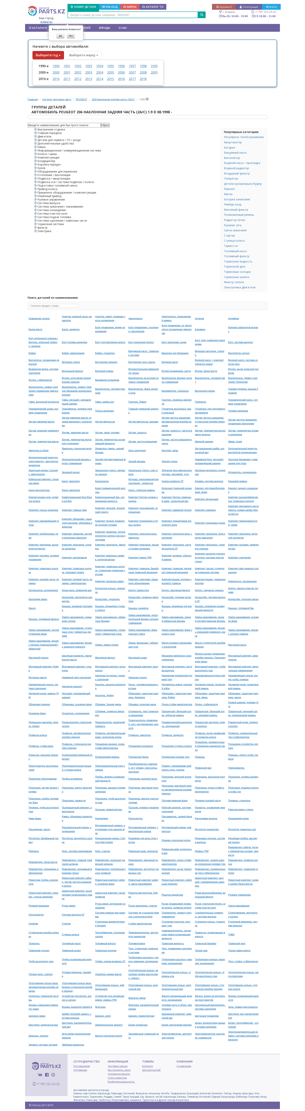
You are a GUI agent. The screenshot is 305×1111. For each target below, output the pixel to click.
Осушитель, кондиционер (75, 713)
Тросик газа (201, 950)
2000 (56, 72)
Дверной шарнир (204, 441)
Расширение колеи (238, 818)
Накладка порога (137, 677)
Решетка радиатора (172, 895)
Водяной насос (170, 362)
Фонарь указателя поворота (77, 1007)
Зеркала (229, 189)
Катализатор (102, 481)
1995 (110, 66)
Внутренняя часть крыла (141, 362)
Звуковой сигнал (71, 472)
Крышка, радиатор (138, 608)
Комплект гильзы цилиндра (43, 510)
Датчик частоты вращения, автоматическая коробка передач (177, 421)
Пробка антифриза (72, 778)
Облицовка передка (39, 704)
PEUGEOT (81, 99)
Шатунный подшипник (207, 1016)
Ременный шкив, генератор (143, 851)
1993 (88, 66)
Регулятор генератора (207, 829)
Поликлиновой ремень (107, 757)
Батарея (229, 147)
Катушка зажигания (237, 199)
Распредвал (101, 818)
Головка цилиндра (238, 410)
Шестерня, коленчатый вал (43, 1025)
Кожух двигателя (71, 490)
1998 (143, 66)
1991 (66, 66)
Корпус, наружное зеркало (209, 590)
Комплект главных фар (74, 510)
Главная (33, 99)
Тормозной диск (234, 266)
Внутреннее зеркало (106, 362)
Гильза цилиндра (104, 410)
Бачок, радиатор (71, 329)
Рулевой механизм (39, 905)
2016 (121, 79)
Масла (228, 194)
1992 (77, 66)
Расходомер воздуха (206, 818)
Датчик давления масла (41, 421)
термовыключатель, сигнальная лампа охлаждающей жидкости (176, 934)
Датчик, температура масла (44, 441)
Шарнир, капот (103, 1016)
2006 (121, 72)
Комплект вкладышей (206, 499)
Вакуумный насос (235, 152)
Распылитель (135, 818)
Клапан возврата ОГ (173, 481)
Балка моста (35, 329)
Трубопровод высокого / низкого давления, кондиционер (143, 961)
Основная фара (37, 713)
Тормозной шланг (71, 950)
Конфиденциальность (121, 1081)
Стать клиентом (117, 1077)
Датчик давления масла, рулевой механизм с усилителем (77, 421)
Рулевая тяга (232, 225)
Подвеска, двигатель (139, 735)
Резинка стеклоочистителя (176, 840)
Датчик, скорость (137, 432)
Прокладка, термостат (74, 800)
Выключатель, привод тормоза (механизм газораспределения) (76, 391)
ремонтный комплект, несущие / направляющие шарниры (209, 882)
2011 (66, 79)
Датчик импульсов (105, 421)
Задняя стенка (169, 461)
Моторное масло (38, 677)
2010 (56, 79)
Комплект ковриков (205, 510)
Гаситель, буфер (137, 402)
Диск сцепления (137, 450)
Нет (71, 35)
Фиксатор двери (137, 998)
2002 (77, 72)
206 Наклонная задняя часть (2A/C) (113, 99)
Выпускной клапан (205, 391)
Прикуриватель (236, 768)
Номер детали (83, 7)
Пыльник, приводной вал (108, 809)
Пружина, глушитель (239, 800)
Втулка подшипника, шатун (176, 371)
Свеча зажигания (235, 230)
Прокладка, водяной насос (142, 778)
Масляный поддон (38, 657)
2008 (143, 72)
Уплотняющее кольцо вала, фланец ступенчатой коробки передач (77, 987)
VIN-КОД (109, 7)
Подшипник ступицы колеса (177, 746)
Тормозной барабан (205, 943)
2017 (132, 79)
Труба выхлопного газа (41, 961)
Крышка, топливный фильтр (44, 619)
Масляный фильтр (236, 209)
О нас (123, 28)
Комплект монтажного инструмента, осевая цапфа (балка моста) (243, 510)
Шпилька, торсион (38, 1035)
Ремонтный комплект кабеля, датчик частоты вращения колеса (77, 882)
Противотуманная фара (175, 800)
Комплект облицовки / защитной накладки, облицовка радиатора (77, 523)
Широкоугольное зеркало (109, 1025)
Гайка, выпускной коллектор (44, 402)
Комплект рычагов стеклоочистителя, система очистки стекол (210, 557)
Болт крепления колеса (141, 342)
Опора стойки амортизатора (177, 704)
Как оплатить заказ (119, 1070)
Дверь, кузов (235, 441)
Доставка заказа (117, 1066)
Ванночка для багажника (175, 353)
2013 (88, 79)
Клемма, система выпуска (209, 481)
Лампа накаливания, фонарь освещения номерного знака (210, 632)
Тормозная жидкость (238, 261)
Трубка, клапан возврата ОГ (110, 961)
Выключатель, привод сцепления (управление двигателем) (43, 391)
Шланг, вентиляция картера (177, 1025)
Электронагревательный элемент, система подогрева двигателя (243, 1036)
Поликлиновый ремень (239, 215)
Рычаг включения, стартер (142, 905)
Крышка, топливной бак (241, 608)
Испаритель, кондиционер (242, 472)
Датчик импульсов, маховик (143, 421)
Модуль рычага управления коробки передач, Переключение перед (210, 657)
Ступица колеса (234, 240)
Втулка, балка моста (206, 371)
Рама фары (35, 818)
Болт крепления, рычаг (174, 342)
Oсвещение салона (39, 318)
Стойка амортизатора (140, 923)
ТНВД (231, 934)
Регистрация (249, 7)
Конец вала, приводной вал (77, 590)
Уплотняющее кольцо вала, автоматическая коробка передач (44, 987)
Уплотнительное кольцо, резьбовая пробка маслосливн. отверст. (143, 974)
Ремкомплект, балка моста (43, 862)
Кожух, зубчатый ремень (141, 490)
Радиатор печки (234, 220)
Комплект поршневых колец (210, 523)
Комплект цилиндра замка (109, 581)
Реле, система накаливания (77, 851)
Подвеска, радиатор (172, 735)
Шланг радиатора (137, 1025)
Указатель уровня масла (108, 974)
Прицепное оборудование (43, 778)
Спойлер (33, 923)
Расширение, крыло (39, 829)
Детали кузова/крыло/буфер (243, 184)
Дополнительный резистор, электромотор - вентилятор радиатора (43, 461)
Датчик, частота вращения (142, 441)
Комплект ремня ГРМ (140, 557)
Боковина (200, 329)
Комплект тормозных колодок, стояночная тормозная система (110, 570)
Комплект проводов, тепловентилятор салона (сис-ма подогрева (110, 536)
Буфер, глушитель (105, 353)
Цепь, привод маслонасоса (243, 1007)
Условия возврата (119, 1074)
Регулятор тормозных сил (242, 829)
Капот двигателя (71, 481)
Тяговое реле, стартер (41, 974)
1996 (121, 66)
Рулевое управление (239, 895)
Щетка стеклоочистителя (108, 1035)
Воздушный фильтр (237, 173)
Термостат (231, 246)
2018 (143, 79)
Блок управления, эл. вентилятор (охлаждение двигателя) (177, 329)
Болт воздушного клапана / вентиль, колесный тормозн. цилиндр (43, 342)
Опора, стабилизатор (206, 704)
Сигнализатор (36, 914)
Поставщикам (81, 1066)
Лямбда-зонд (232, 204)
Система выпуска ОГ (73, 914)
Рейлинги (34, 851)
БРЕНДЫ (104, 28)
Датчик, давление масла (75, 432)
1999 (154, 66)
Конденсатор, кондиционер (43, 590)
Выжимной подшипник (107, 380)
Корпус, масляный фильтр (176, 590)
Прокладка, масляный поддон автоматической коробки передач (177, 789)
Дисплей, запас (170, 450)
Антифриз (233, 318)
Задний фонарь (136, 461)
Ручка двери (68, 905)
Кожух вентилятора (39, 490)
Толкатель (34, 943)
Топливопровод (136, 943)
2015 (110, 79)
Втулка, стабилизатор (40, 380)
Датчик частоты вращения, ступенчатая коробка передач (210, 421)
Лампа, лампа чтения (106, 645)
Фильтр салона (234, 282)
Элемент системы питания (43, 1044)
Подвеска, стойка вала (41, 746)
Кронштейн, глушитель (107, 599)
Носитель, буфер (104, 695)
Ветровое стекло (71, 362)
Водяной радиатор (236, 168)
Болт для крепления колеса (110, 342)
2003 (88, 72)
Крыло (32, 608)
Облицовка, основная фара (77, 704)
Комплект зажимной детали (177, 510)
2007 (132, 72)
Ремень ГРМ (202, 851)
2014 (99, 79)
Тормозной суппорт (39, 950)
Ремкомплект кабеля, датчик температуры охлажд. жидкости (243, 851)
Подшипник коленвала (140, 746)
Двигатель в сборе (39, 450)
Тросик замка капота (239, 950)
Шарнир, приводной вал (141, 1016)
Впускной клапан (104, 371)
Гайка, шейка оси (104, 402)
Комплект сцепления (239, 557)
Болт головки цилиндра (74, 342)
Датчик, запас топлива (107, 432)
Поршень (200, 757)
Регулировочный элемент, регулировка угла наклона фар (110, 829)
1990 (56, 66)
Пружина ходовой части (208, 800)
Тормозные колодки (237, 272)
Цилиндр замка (37, 1016)
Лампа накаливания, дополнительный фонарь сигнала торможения (143, 619)
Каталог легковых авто (56, 99)
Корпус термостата (138, 590)
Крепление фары (38, 599)
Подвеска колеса (38, 735)
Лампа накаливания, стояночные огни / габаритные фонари (77, 632)
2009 (154, 72)
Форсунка (100, 1007)
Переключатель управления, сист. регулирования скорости (143, 724)
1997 (132, 66)
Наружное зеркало (72, 686)
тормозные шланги (236, 277)
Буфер (32, 353)
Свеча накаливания (238, 905)
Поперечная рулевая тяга (175, 757)
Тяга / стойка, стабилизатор (243, 961)
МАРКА (129, 7)
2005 (110, 72)
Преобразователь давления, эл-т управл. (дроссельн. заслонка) (143, 768)
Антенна (199, 318)
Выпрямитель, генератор (175, 391)
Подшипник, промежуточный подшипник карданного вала (210, 746)
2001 (66, 72)
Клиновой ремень (237, 481)
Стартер (229, 235)
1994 (99, 66)
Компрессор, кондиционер (242, 581)
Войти (271, 7)
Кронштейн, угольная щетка (243, 599)
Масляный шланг (137, 657)
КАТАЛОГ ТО (152, 7)
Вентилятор (232, 158)
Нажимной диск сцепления (76, 677)
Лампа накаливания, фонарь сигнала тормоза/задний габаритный (44, 645)
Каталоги (38, 28)
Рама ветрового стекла (240, 809)
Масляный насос (237, 645)
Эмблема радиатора (73, 1044)
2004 (99, 72)
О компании (184, 1066)
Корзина (224, 7)
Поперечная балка (138, 757)
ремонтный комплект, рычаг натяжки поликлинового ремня (77, 895)
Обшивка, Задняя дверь (108, 704)
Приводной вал (203, 768)
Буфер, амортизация (73, 353)
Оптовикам (80, 1070)
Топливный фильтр (236, 256)
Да (60, 35)
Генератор (231, 178)
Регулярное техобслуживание (244, 137)
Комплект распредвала (74, 557)
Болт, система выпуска (240, 342)
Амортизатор (233, 142)
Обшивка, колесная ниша (142, 704)
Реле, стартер (102, 851)
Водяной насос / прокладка (242, 163)
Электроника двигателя (239, 287)
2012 (77, 79)
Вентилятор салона (238, 353)
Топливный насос (235, 251)
